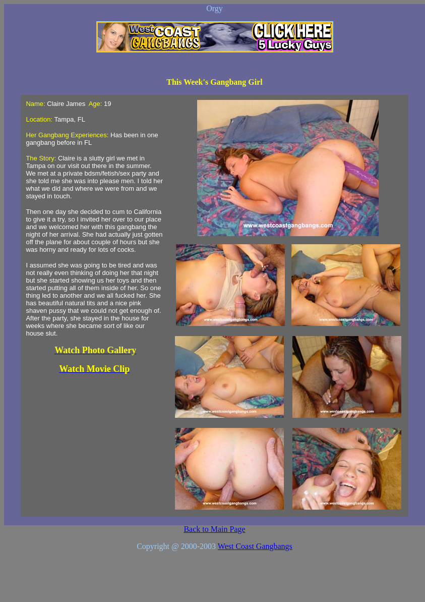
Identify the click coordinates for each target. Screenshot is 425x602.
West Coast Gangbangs (255, 546)
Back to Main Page (214, 529)
